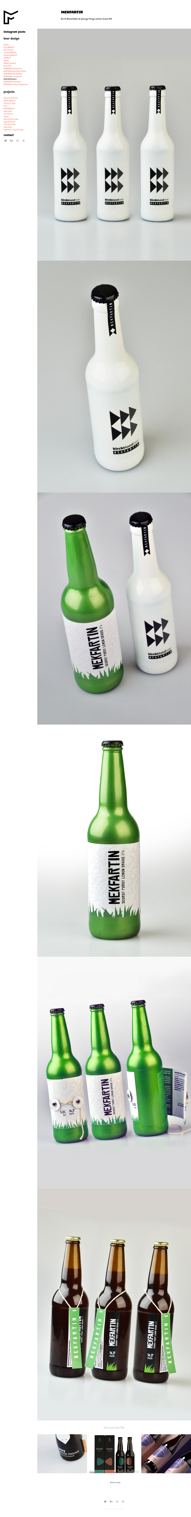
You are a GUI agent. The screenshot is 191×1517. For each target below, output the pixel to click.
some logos (8, 111)
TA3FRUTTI (7, 58)
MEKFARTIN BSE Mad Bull (13, 74)
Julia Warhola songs (11, 119)
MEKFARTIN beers (10, 79)
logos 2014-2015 (9, 122)
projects (9, 92)
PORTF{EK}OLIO (9, 109)
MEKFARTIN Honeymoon (13, 68)
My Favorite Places (11, 98)
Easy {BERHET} (9, 47)
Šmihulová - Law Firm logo (13, 130)
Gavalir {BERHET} (10, 53)
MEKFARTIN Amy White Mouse (15, 71)
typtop (6, 116)
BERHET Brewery (10, 63)
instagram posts (14, 32)
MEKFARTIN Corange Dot (13, 76)
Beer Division (8, 50)
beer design (11, 38)
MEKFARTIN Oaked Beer (12, 82)
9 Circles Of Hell (10, 124)
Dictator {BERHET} (10, 55)
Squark (6, 45)
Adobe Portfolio (118, 1509)
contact (9, 135)
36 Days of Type (9, 103)
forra (5, 106)
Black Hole (8, 66)
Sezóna (6, 61)
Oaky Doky (8, 127)
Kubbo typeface (9, 101)
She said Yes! (8, 114)
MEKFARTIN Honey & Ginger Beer (16, 84)
